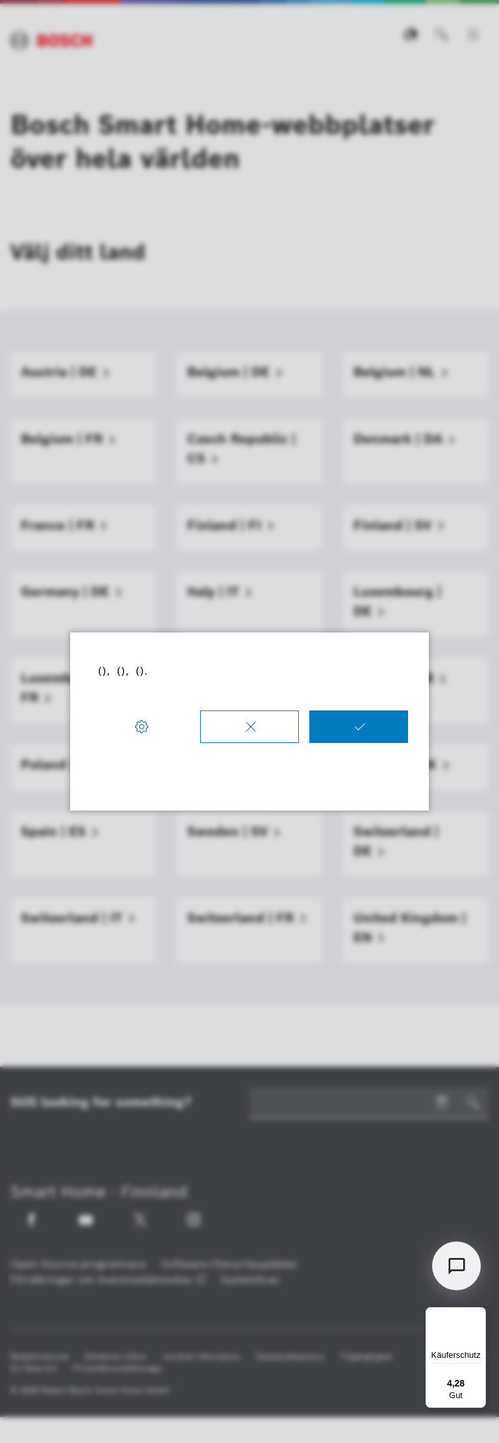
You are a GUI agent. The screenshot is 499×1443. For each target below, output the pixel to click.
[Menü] (478, 1315)
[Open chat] (456, 1266)
